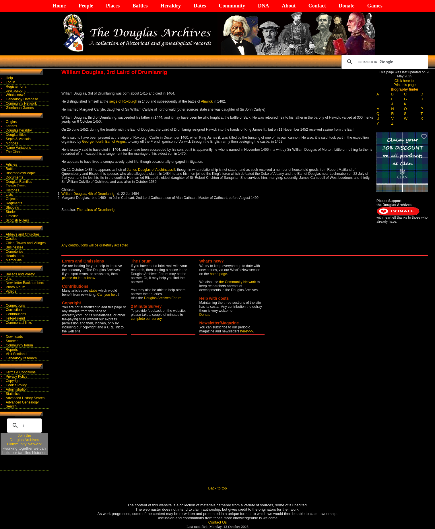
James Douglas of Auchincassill (151, 170)
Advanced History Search (25, 398)
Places (113, 6)
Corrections (14, 310)
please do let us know (78, 278)
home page (218, 274)
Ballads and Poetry (20, 274)
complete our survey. (147, 319)
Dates (200, 6)
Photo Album (15, 287)
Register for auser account (16, 89)
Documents (14, 177)
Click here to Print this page (405, 83)
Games (374, 6)
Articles (11, 164)
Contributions (16, 314)
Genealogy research (21, 358)
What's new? (15, 95)
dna (8, 279)
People (86, 6)
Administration (17, 389)
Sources (12, 341)
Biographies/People (21, 173)
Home (59, 6)
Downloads (14, 337)
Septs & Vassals (18, 139)
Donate (346, 6)
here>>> (246, 331)
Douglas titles (16, 135)
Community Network (21, 103)
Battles (140, 6)
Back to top (217, 488)
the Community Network (238, 282)
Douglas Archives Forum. (163, 298)
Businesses (14, 247)
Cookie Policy (16, 385)
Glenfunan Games (20, 108)
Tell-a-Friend (15, 318)
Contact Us (217, 522)
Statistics (13, 394)
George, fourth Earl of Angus (104, 142)
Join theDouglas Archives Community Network (24, 439)
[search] (384, 61)
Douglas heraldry (19, 130)
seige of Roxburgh (123, 101)
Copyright (13, 381)
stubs (93, 291)
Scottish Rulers (17, 220)
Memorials (14, 260)
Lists (9, 195)
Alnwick (207, 101)
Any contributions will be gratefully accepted (94, 245)
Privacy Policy (16, 377)
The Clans (14, 152)
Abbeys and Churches (23, 234)
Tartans (11, 126)
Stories (11, 212)
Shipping (12, 207)
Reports (12, 350)
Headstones (15, 256)
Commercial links (19, 323)
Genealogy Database (22, 99)
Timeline (12, 216)
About (289, 6)
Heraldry (170, 6)
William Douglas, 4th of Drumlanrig (87, 194)
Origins (11, 122)
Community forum (19, 345)
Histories (12, 190)
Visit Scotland (16, 354)
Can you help (107, 295)
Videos (11, 291)
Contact (317, 6)
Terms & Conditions (21, 372)
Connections (15, 305)
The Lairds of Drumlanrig (95, 210)
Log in (10, 82)
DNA (263, 6)
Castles (11, 239)
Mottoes (12, 143)
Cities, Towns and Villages (26, 243)
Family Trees (16, 186)
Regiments (14, 203)
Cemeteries (14, 252)
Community (232, 6)
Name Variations (18, 148)
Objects (12, 199)
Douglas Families (19, 182)
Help (9, 78)
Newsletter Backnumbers (25, 283)
